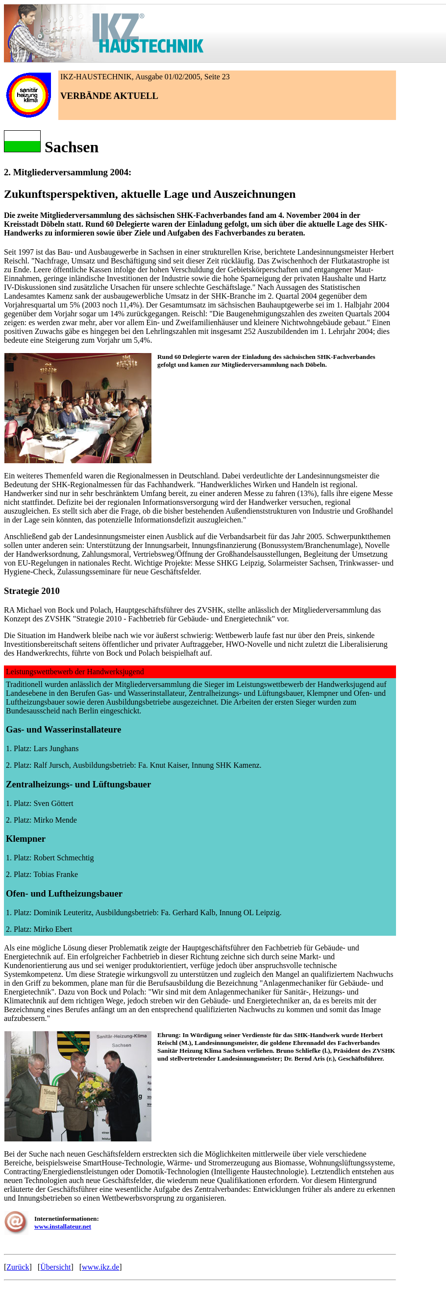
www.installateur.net (62, 1226)
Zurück (17, 1267)
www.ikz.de (100, 1267)
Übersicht (55, 1267)
